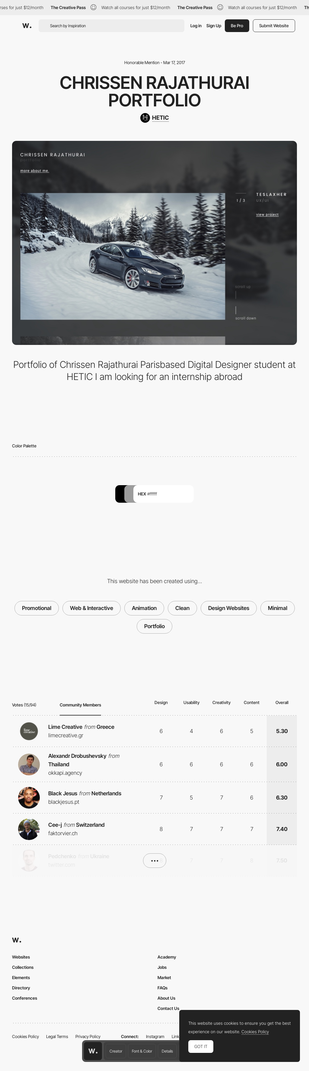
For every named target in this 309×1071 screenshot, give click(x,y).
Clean (182, 608)
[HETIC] (154, 118)
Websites (21, 956)
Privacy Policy (87, 1036)
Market (164, 977)
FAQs (162, 987)
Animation (144, 608)
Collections (22, 967)
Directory (21, 987)
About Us (166, 998)
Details (167, 1051)
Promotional (36, 608)
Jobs (162, 967)
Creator (116, 1051)
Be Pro (237, 25)
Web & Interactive (91, 608)
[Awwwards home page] (93, 1051)
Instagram (155, 1036)
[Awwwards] (26, 25)
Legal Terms (57, 1036)
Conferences (24, 998)
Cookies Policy (25, 1036)
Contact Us (168, 1008)
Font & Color (142, 1051)
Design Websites (228, 608)
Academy (167, 956)
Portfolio (154, 626)
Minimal (277, 608)
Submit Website (274, 25)
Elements (21, 977)
